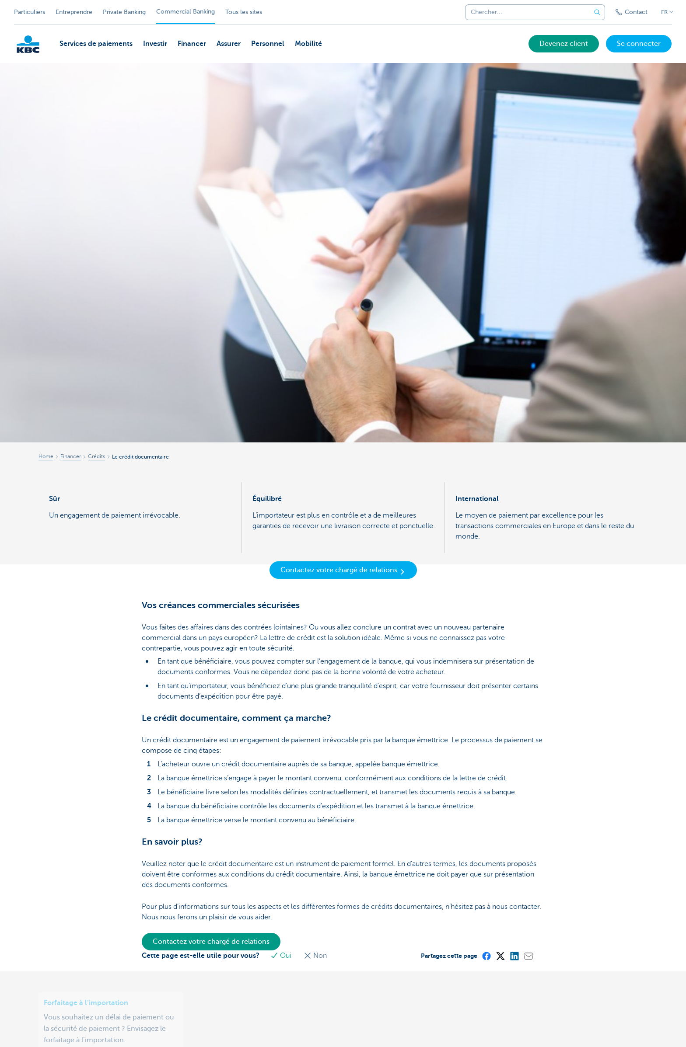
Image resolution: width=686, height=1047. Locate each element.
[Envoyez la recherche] (597, 12)
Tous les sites (243, 12)
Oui (283, 956)
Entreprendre (74, 12)
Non (316, 956)
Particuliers (29, 12)
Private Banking (124, 12)
